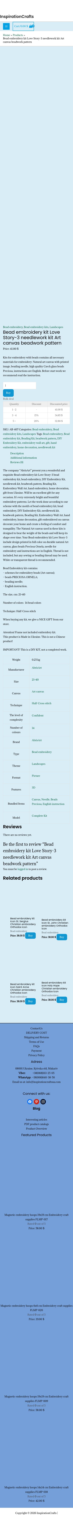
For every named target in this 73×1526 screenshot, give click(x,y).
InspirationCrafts (17, 16)
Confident (37, 715)
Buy (8, 392)
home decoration (27, 447)
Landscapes (56, 327)
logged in (23, 869)
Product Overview (36, 1128)
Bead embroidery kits (36, 327)
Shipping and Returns (36, 1037)
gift (48, 443)
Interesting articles (36, 1119)
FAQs (36, 1046)
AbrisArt (37, 667)
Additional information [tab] (23, 457)
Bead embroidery (13, 327)
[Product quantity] (19, 385)
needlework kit (46, 447)
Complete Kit (39, 815)
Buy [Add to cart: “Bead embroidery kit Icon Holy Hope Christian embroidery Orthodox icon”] (62, 999)
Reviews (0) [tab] (16, 462)
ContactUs (36, 1028)
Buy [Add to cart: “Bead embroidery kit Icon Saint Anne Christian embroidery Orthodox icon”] (30, 1001)
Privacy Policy (36, 1055)
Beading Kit (28, 438)
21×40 (35, 679)
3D (33, 787)
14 (33, 728)
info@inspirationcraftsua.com (43, 1082)
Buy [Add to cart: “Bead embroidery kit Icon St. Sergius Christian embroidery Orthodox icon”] (30, 935)
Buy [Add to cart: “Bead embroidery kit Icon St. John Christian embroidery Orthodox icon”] (62, 937)
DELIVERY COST (36, 1032)
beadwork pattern (46, 438)
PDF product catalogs (36, 1124)
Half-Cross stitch (41, 703)
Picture (36, 775)
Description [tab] (17, 453)
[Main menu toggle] (6, 26)
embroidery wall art (33, 443)
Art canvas (38, 691)
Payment (36, 1050)
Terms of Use (36, 1042)
